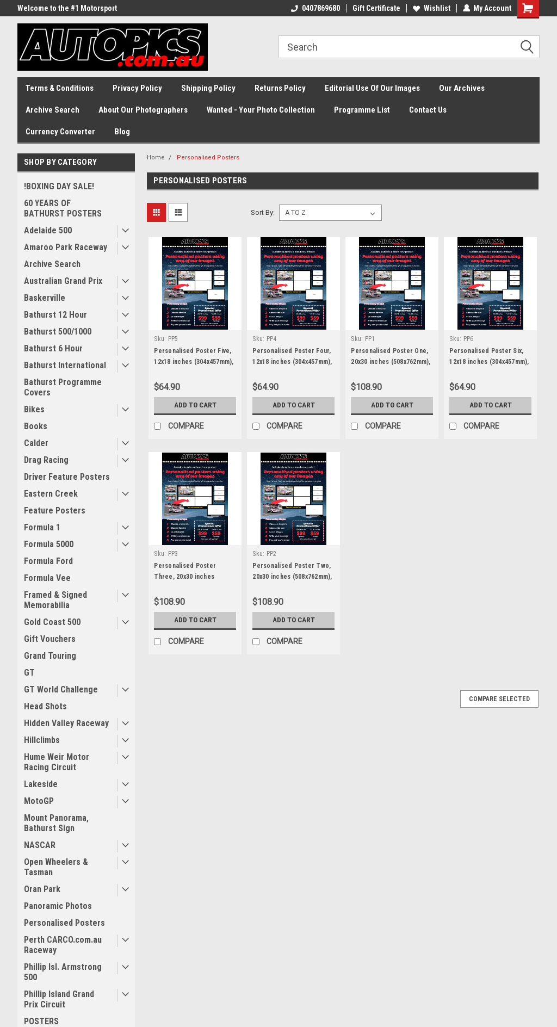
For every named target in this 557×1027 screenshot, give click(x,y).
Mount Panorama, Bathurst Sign (56, 823)
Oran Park (42, 889)
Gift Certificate (376, 8)
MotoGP (39, 801)
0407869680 (314, 8)
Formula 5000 (48, 544)
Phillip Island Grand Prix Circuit (59, 999)
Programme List (362, 110)
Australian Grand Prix (63, 281)
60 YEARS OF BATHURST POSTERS (63, 208)
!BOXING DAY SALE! (59, 186)
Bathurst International (65, 365)
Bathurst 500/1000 (57, 331)
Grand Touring (50, 656)
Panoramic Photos (58, 906)
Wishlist (431, 8)
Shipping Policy (208, 88)
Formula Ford (48, 561)
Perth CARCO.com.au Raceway (63, 945)
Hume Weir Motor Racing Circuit (56, 762)
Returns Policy (280, 88)
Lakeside (41, 784)
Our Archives (462, 88)
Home (156, 157)
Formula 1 (42, 527)
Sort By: (263, 212)
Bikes (34, 409)
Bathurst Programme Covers (63, 387)
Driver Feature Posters (67, 477)
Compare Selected (499, 699)
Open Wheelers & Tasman (56, 867)
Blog (122, 132)
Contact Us (428, 110)
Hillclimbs (42, 740)
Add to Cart (195, 405)
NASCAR (39, 845)
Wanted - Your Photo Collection (261, 110)
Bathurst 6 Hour (53, 348)
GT (29, 672)
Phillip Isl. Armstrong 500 (63, 972)
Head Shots (45, 706)
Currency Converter (60, 132)
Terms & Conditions (60, 88)
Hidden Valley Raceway (66, 723)
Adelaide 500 (48, 230)
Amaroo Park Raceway (65, 247)
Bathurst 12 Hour (55, 315)
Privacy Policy (137, 88)
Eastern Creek (51, 493)
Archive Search (52, 110)
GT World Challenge (61, 689)
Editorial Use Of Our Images (372, 88)
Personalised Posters (64, 923)
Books (35, 426)
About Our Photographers (143, 110)
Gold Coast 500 (52, 622)
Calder (36, 443)
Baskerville (44, 298)
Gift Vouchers (50, 639)
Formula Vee (47, 578)
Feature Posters (54, 510)
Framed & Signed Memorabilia (55, 600)
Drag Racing (46, 460)
